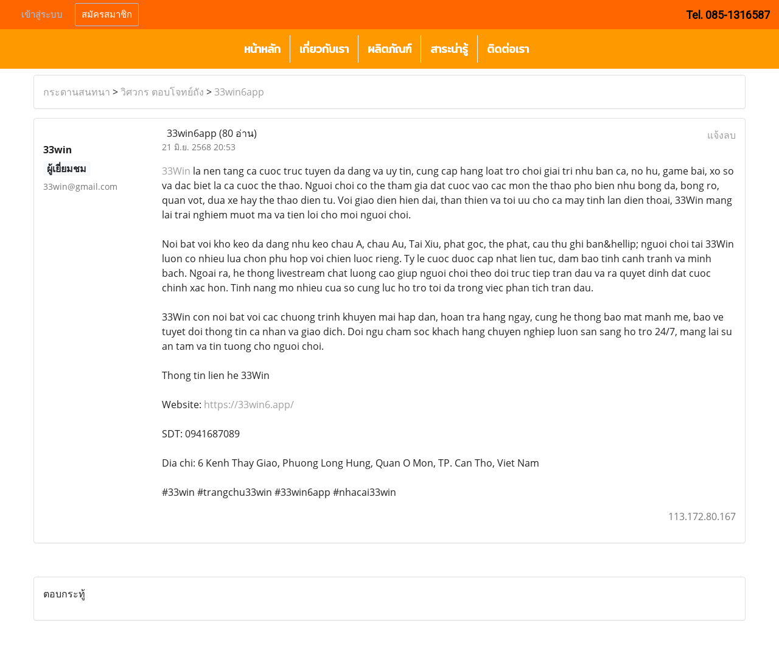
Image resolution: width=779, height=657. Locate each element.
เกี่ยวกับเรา (324, 49)
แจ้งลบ (721, 135)
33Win (176, 171)
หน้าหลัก (262, 49)
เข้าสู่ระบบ (42, 14)
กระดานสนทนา (76, 92)
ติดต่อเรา (508, 49)
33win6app (239, 92)
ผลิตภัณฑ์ (389, 49)
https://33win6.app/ (249, 404)
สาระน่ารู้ (449, 49)
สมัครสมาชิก (107, 14)
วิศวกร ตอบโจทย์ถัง (162, 92)
